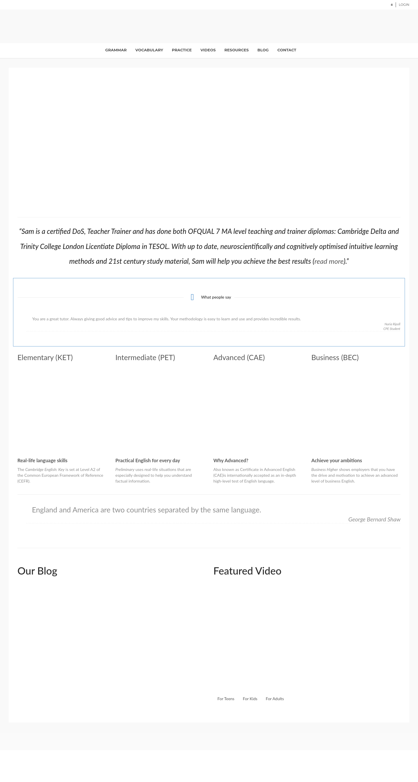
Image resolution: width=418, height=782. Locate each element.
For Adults (275, 698)
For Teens (225, 698)
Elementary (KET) (45, 357)
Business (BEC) (335, 357)
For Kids (250, 698)
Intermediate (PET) (145, 357)
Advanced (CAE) (239, 357)
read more (328, 261)
